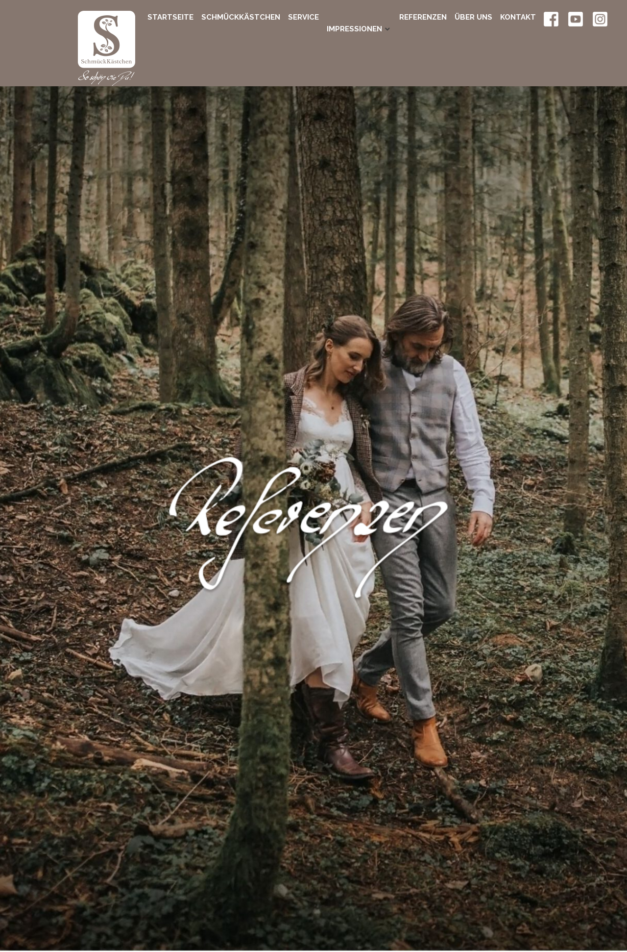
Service (303, 17)
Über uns (473, 17)
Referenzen (423, 17)
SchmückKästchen (240, 17)
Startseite (170, 17)
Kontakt (518, 17)
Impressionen (354, 17)
